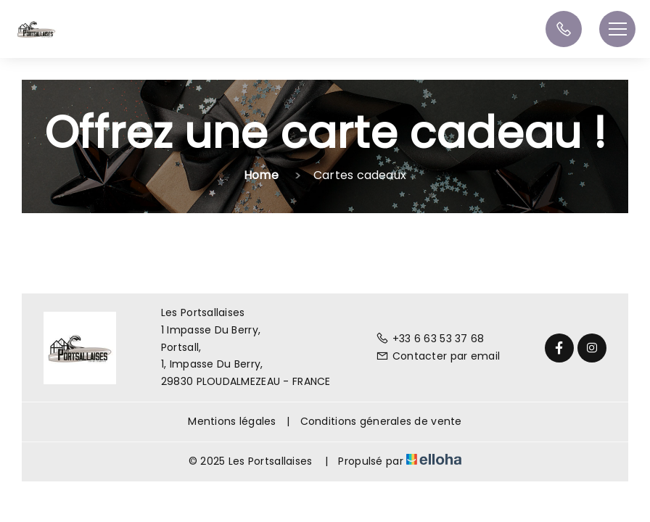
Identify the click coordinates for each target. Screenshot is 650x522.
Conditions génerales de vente (381, 421)
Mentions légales (232, 421)
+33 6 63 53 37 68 (430, 338)
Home (261, 175)
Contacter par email (438, 356)
